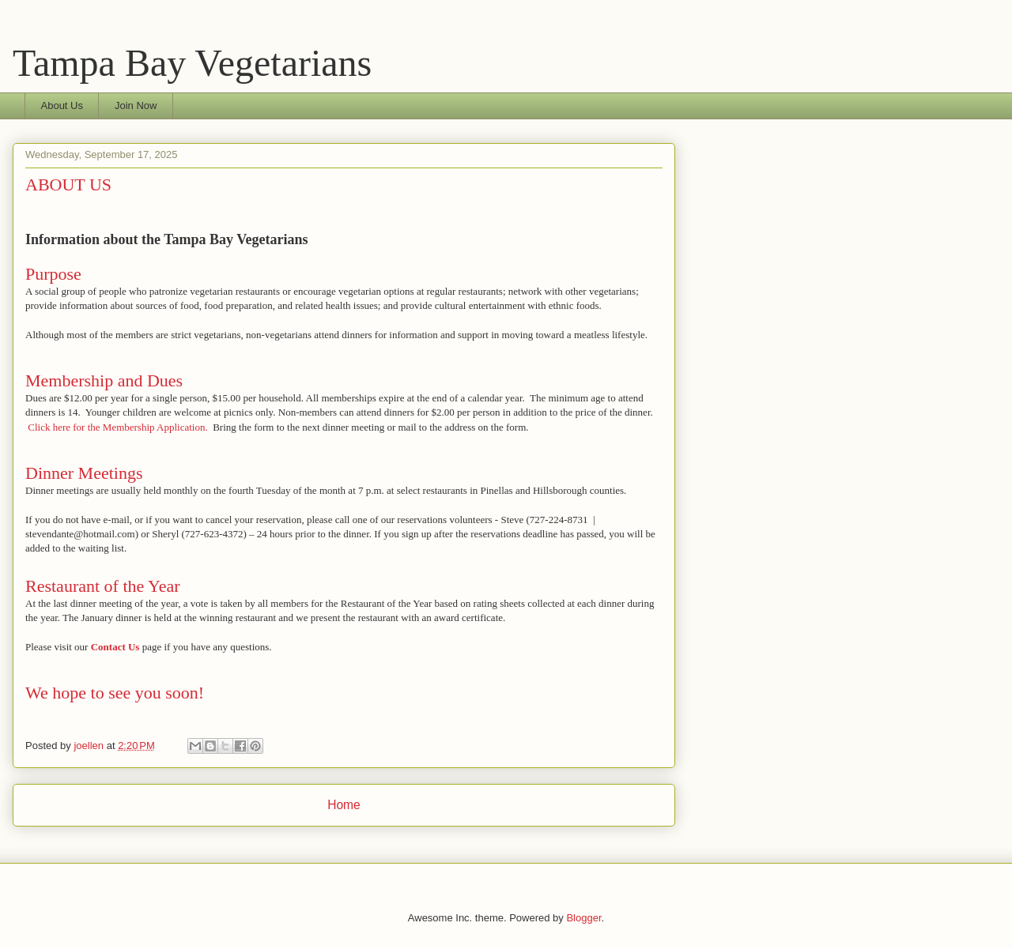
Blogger (583, 918)
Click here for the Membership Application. (117, 427)
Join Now (136, 105)
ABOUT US (68, 184)
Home (344, 805)
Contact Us (115, 647)
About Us (62, 105)
